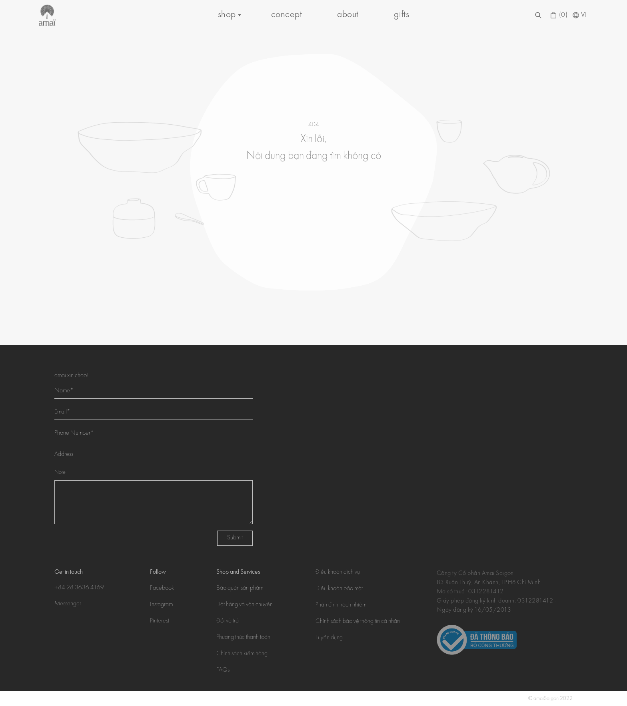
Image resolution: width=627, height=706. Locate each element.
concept (286, 15)
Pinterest (159, 621)
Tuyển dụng (329, 638)
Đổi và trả (227, 621)
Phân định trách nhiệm (340, 605)
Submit (235, 538)
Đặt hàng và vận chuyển (244, 605)
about (347, 15)
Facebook (162, 588)
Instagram (161, 605)
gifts (401, 15)
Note (60, 472)
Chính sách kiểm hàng (242, 654)
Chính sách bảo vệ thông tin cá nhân (357, 621)
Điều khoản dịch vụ (337, 572)
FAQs (223, 670)
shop (227, 15)
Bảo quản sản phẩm (239, 588)
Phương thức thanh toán (243, 637)
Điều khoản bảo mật (339, 589)
